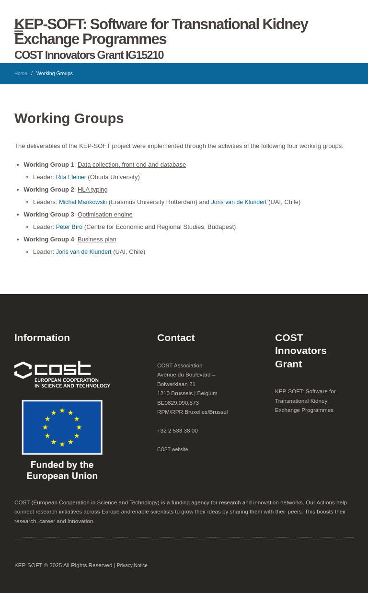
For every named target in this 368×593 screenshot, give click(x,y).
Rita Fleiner (72, 177)
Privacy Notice (133, 565)
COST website (173, 449)
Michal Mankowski (84, 201)
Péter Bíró (70, 226)
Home (21, 73)
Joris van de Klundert (243, 201)
